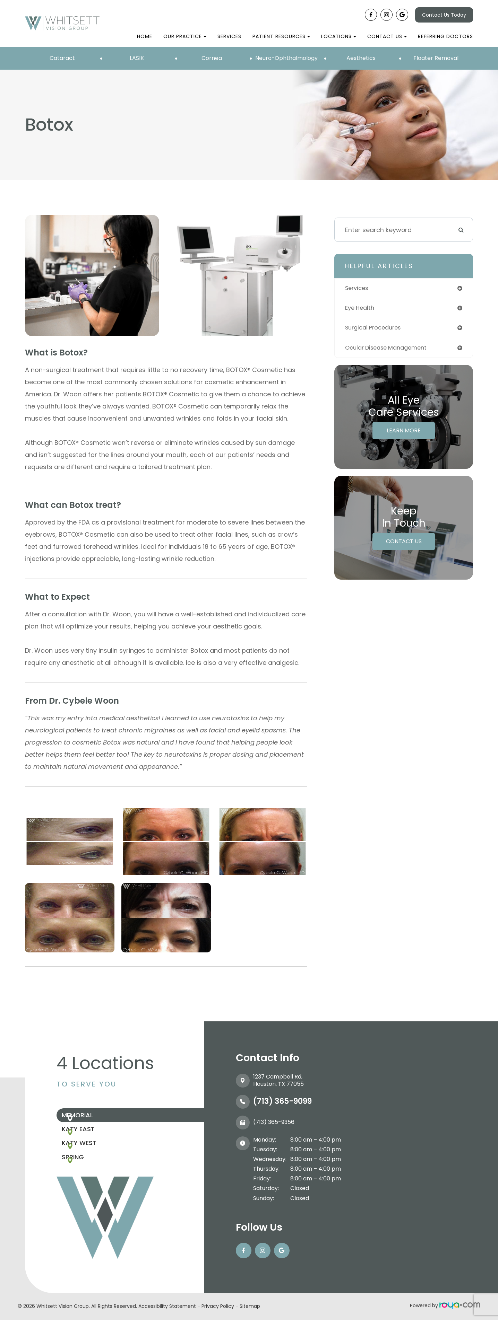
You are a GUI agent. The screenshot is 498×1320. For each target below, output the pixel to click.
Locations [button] (338, 36)
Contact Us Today (444, 14)
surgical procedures (376, 329)
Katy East (93, 1138)
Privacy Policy (217, 1306)
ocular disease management (390, 349)
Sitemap (250, 1306)
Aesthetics (361, 58)
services (358, 288)
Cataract (62, 58)
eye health (361, 309)
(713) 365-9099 (282, 1101)
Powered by (445, 1305)
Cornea (211, 58)
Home (144, 36)
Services (229, 36)
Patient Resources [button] (281, 36)
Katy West (94, 1158)
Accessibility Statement (167, 1306)
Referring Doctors (445, 36)
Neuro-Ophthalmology (286, 58)
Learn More (404, 433)
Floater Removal (435, 58)
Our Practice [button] (184, 36)
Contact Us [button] (387, 36)
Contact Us (404, 544)
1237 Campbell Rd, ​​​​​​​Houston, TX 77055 (278, 1080)
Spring (88, 1178)
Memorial (93, 1118)
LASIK (137, 58)
